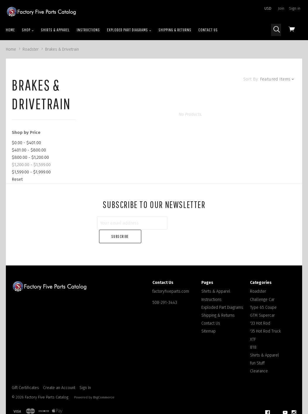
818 (253, 333)
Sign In (85, 374)
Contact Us (208, 29)
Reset (17, 179)
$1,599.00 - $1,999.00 (31, 172)
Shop (28, 30)
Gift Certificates (25, 374)
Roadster (258, 277)
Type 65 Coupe (263, 293)
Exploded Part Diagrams (129, 30)
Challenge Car (262, 285)
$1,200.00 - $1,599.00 (31, 164)
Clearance (259, 357)
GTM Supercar (262, 301)
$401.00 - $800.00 (29, 150)
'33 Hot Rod (260, 309)
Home (10, 29)
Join (281, 8)
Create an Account (59, 374)
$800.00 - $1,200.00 (30, 157)
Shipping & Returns (175, 29)
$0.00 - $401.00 (26, 142)
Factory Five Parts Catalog (46, 383)
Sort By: (251, 79)
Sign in (294, 8)
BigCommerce (103, 383)
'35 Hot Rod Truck (265, 317)
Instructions (88, 29)
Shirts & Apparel (55, 29)
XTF (253, 325)
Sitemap (208, 317)
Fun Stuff (257, 349)
